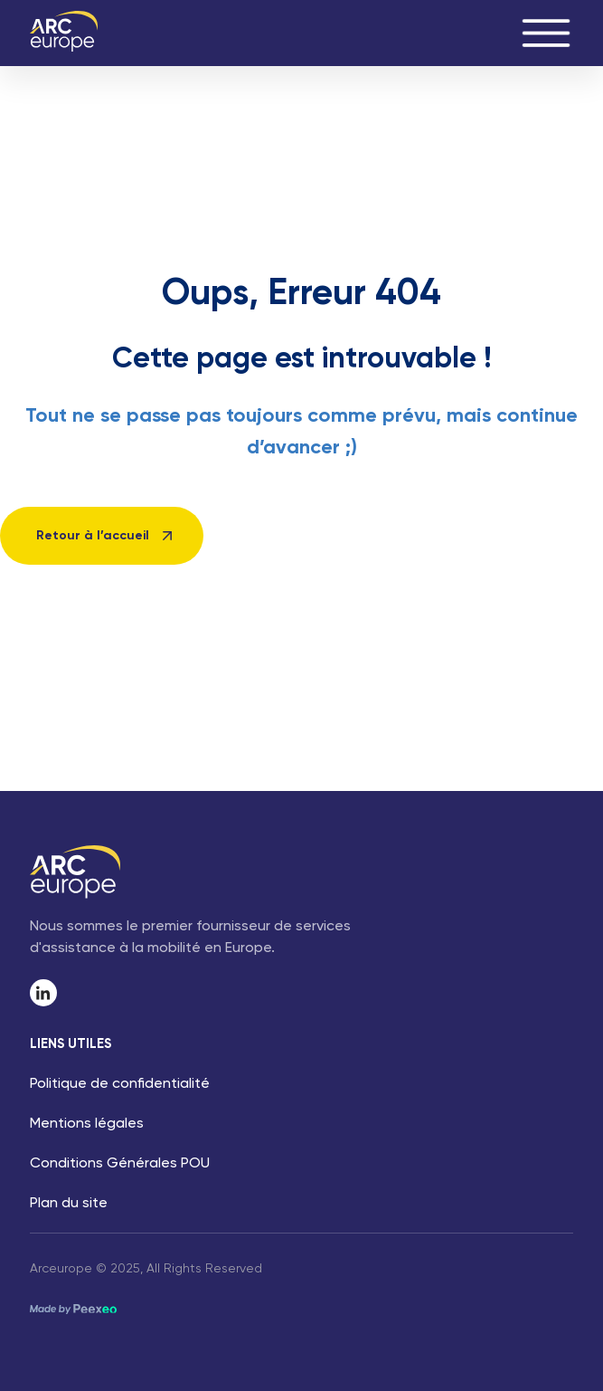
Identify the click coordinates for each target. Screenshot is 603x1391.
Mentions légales (87, 1124)
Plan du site (69, 1203)
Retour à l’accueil (92, 535)
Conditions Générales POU (120, 1164)
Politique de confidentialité (120, 1084)
